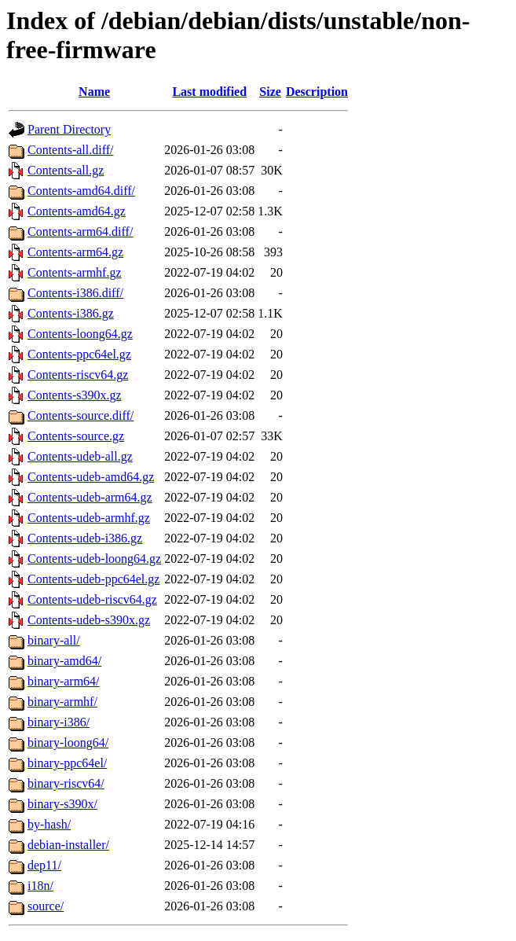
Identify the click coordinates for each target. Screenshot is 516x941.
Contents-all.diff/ (70, 149)
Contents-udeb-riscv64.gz (92, 599)
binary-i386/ (58, 722)
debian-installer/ (68, 844)
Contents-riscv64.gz (77, 374)
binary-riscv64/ (65, 783)
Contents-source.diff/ (80, 415)
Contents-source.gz (75, 436)
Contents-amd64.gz (76, 211)
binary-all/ (53, 640)
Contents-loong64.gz (80, 333)
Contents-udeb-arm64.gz (89, 497)
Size (270, 91)
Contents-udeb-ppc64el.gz (93, 579)
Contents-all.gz (65, 170)
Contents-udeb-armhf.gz (88, 517)
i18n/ (40, 885)
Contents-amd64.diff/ (81, 190)
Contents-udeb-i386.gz (84, 538)
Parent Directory (69, 129)
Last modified (209, 91)
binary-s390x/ (62, 804)
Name (94, 91)
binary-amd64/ (64, 660)
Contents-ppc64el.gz (79, 354)
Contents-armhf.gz (74, 272)
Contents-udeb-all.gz (80, 456)
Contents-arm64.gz (75, 252)
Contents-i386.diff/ (75, 293)
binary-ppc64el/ (67, 763)
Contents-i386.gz (70, 313)
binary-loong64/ (67, 742)
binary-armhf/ (62, 701)
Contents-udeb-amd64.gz (90, 476)
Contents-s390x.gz (74, 395)
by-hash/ (49, 824)
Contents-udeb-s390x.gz (88, 620)
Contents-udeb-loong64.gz (94, 558)
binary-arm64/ (63, 681)
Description (317, 91)
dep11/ (44, 865)
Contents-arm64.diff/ (80, 231)
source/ (45, 906)
